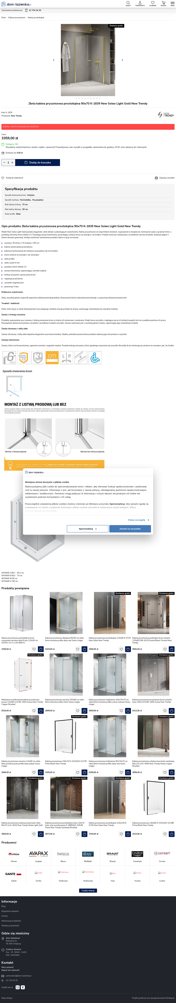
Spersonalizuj (87, 529)
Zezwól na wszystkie (130, 529)
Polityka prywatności (10, 925)
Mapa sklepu (6, 998)
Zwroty (4, 916)
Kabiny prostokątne (36, 17)
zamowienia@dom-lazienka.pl (18, 976)
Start (3, 17)
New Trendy (16, 116)
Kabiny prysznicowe (16, 17)
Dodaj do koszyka (40, 162)
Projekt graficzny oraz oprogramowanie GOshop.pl (153, 998)
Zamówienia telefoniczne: (21, 10)
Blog (3, 906)
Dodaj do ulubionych (14, 178)
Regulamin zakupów (10, 911)
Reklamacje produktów (11, 921)
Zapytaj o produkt (167, 178)
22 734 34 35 (12, 980)
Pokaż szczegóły (136, 520)
